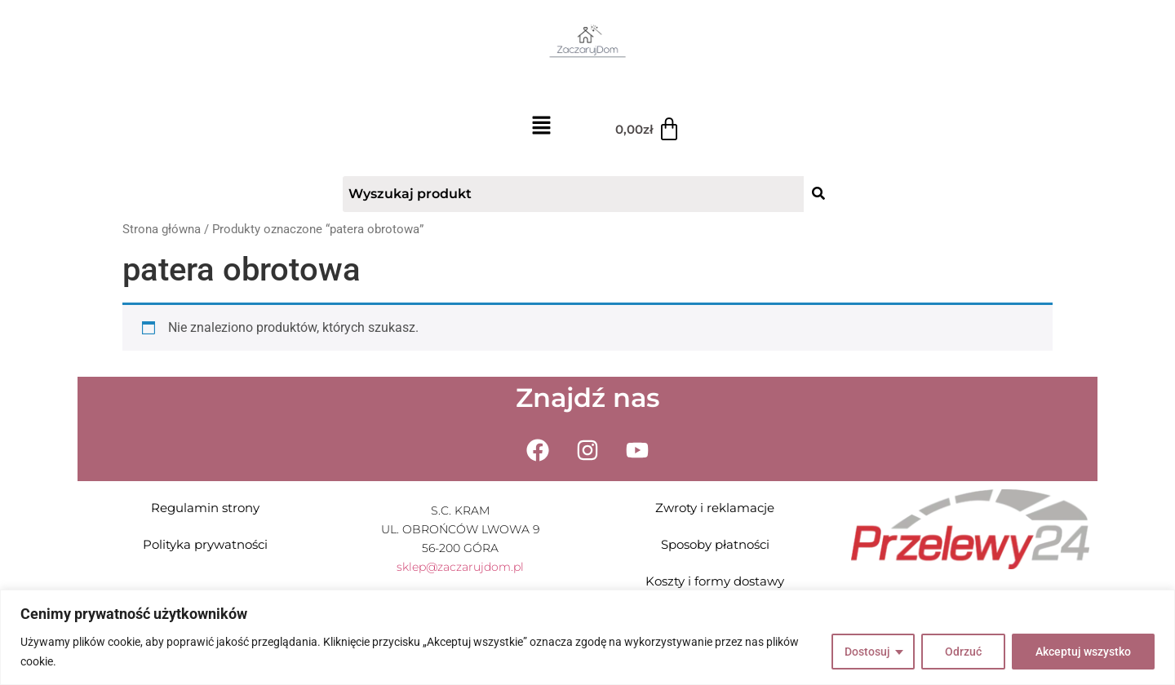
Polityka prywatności (205, 544)
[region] (587, 637)
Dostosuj (867, 651)
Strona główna (161, 229)
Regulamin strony (205, 507)
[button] (541, 127)
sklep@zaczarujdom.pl (460, 566)
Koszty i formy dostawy (714, 581)
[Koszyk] (648, 130)
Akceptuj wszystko (1083, 651)
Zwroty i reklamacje (714, 507)
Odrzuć (963, 651)
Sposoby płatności (715, 544)
